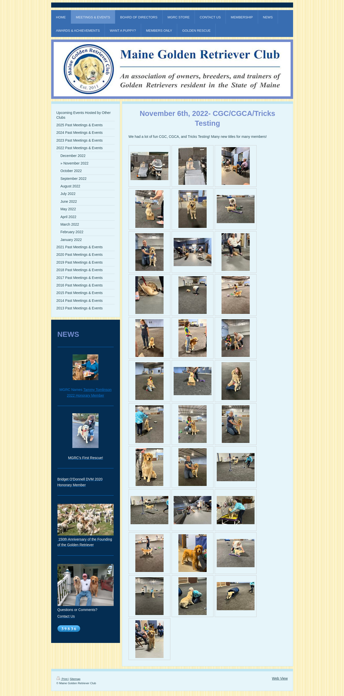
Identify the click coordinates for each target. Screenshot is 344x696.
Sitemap (75, 678)
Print (62, 678)
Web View (280, 678)
